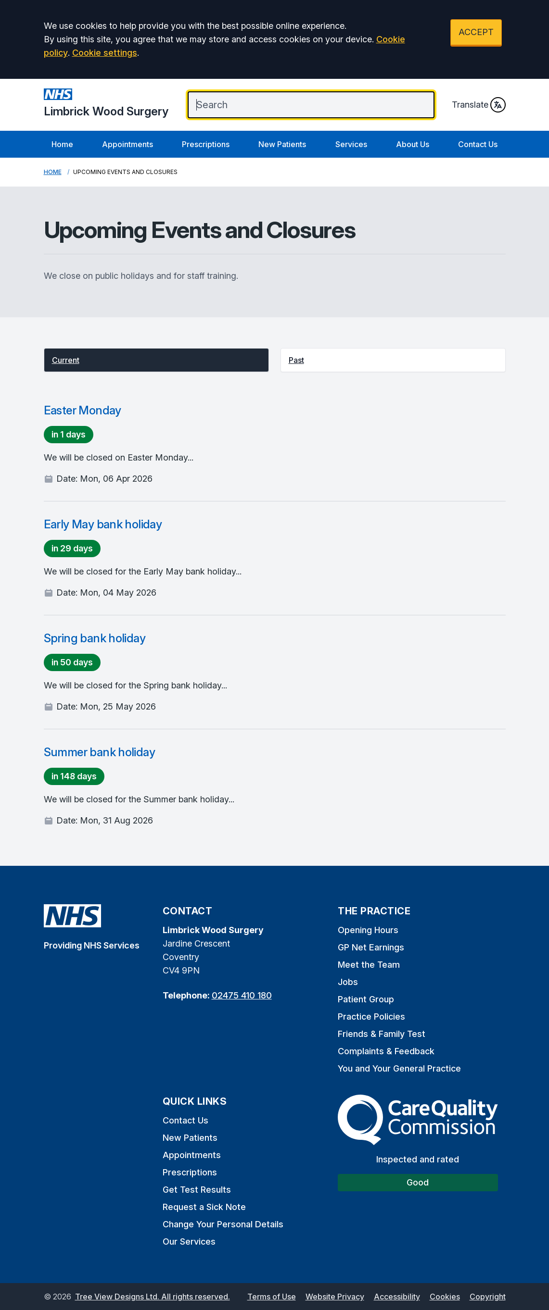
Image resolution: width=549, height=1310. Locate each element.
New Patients (282, 144)
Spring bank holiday (95, 638)
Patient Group (366, 999)
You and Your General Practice (399, 1068)
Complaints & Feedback (386, 1051)
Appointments (127, 144)
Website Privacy (335, 1296)
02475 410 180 (242, 995)
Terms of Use (271, 1296)
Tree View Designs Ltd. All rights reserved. (152, 1296)
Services (351, 144)
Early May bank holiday (103, 524)
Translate (479, 104)
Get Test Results (197, 1190)
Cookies (445, 1296)
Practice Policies (371, 1016)
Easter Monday (82, 410)
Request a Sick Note (204, 1207)
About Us (412, 144)
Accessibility (397, 1296)
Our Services (189, 1241)
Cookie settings (104, 53)
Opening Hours (368, 930)
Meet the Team (369, 965)
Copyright (488, 1296)
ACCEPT (476, 32)
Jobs (348, 982)
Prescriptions (206, 144)
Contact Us (478, 144)
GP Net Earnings (371, 947)
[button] (156, 360)
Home (62, 144)
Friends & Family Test (381, 1034)
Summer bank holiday (99, 752)
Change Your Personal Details (223, 1224)
